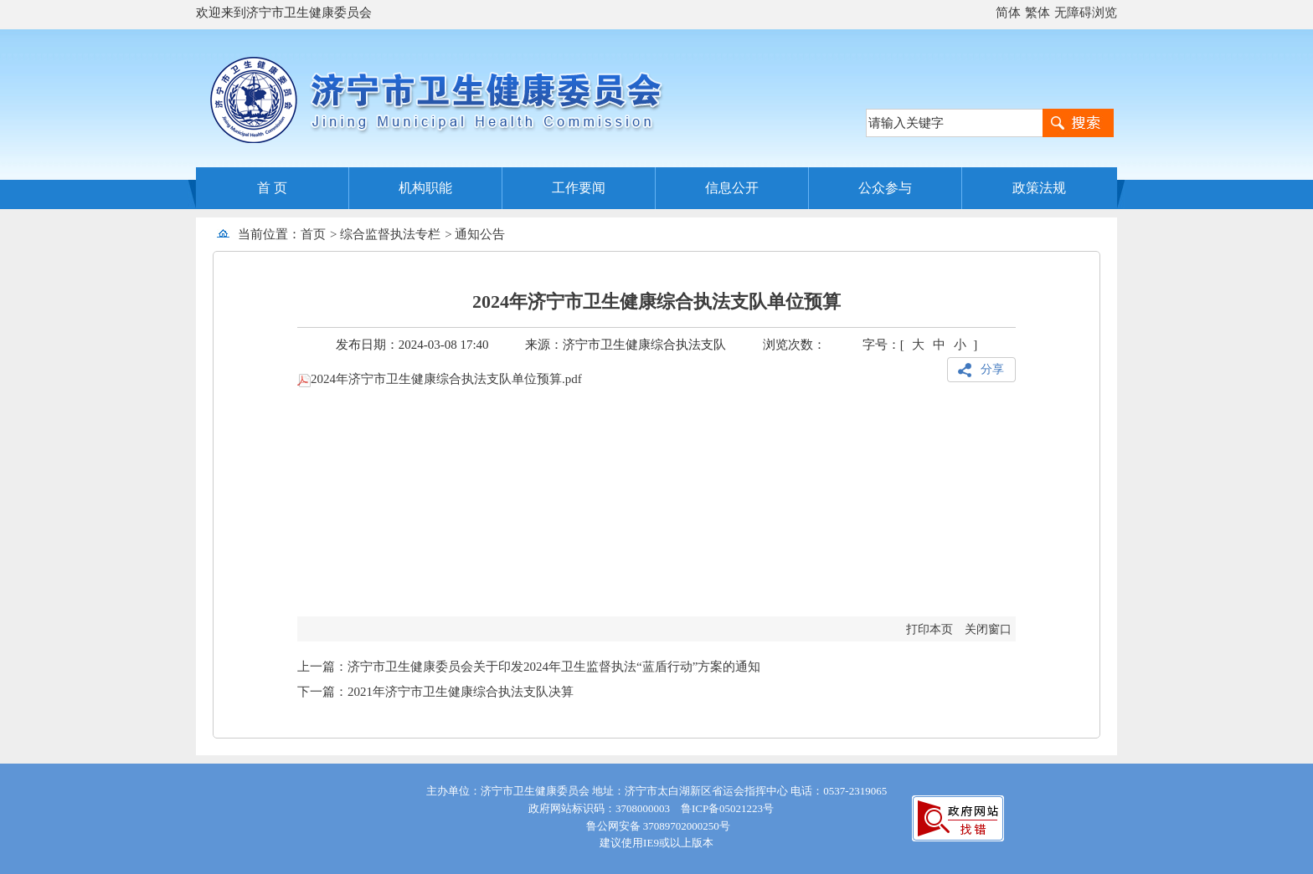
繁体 (1037, 12)
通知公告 (480, 234)
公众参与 (885, 188)
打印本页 (929, 629)
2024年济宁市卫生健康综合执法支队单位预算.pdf (439, 379)
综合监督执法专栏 (390, 234)
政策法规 (1039, 188)
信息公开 (732, 188)
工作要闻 (578, 188)
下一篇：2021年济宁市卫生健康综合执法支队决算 (435, 691)
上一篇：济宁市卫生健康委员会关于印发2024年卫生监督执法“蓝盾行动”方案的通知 (528, 666)
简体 (1008, 12)
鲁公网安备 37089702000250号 (656, 826)
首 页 (272, 188)
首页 (313, 234)
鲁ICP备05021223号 (727, 808)
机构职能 (425, 188)
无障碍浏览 (1085, 12)
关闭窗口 (988, 629)
